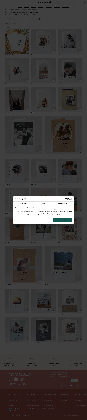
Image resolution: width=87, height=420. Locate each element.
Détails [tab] (43, 203)
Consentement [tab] (23, 203)
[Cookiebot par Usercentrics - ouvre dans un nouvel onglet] (66, 199)
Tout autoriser (62, 220)
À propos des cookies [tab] (63, 203)
